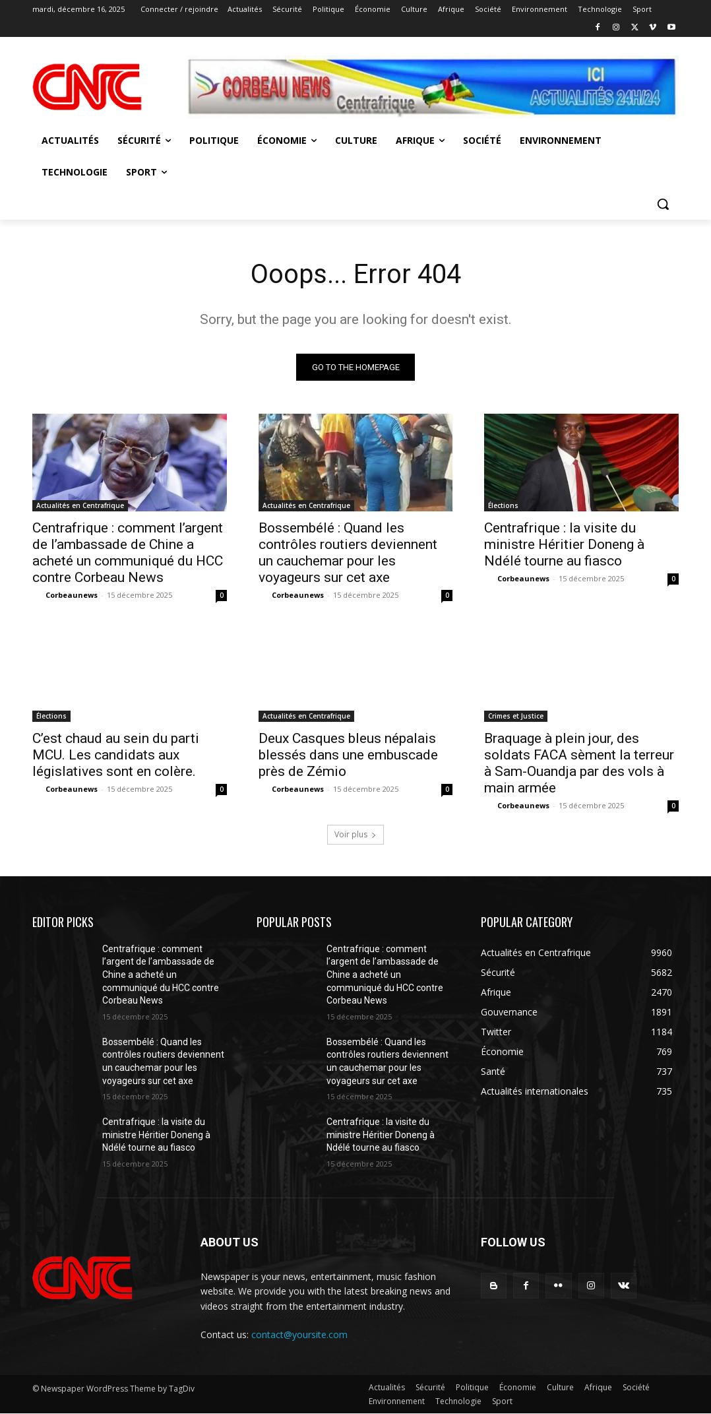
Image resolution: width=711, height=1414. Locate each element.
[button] (663, 204)
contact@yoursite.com (299, 1334)
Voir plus (355, 834)
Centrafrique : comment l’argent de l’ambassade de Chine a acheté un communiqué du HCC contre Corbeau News (127, 552)
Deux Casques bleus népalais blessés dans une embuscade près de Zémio (348, 754)
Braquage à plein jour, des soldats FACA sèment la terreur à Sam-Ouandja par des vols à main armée (579, 763)
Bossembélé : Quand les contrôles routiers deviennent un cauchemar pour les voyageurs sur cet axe (348, 552)
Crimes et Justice (515, 716)
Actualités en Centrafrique (80, 505)
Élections (503, 505)
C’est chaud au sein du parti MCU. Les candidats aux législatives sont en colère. (115, 754)
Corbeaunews (72, 595)
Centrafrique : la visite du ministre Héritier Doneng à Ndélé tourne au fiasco (564, 544)
